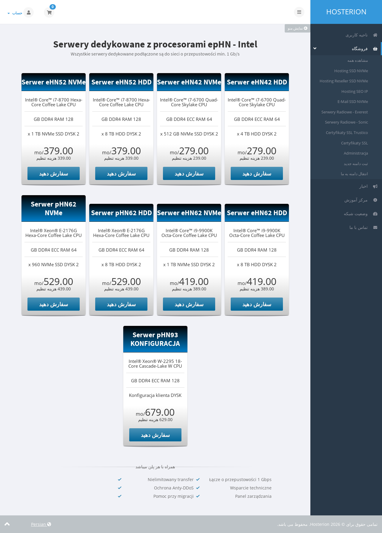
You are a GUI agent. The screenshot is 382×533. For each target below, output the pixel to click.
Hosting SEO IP (354, 91)
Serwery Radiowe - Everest (344, 112)
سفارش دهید (256, 173)
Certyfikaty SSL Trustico (347, 132)
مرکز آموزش (361, 200)
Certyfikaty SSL (354, 143)
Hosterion (346, 11)
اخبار (368, 186)
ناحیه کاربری (362, 35)
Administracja (356, 153)
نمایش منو (297, 28)
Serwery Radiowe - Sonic (346, 122)
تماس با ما (363, 227)
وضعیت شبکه (361, 213)
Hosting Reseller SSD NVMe (344, 81)
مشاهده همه (357, 60)
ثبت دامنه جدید (356, 163)
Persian (41, 524)
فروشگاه (365, 48)
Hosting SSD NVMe (351, 70)
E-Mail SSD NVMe (353, 101)
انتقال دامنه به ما (354, 173)
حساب (14, 13)
